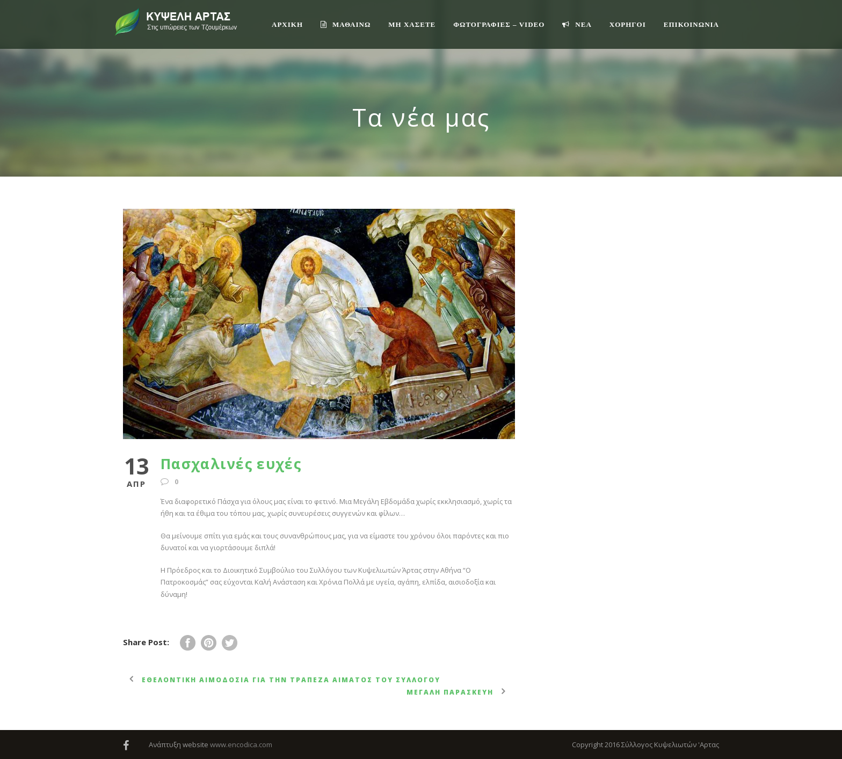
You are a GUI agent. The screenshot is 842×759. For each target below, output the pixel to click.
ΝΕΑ (576, 24)
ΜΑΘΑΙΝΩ (346, 24)
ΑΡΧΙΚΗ (287, 24)
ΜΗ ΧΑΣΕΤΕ (411, 24)
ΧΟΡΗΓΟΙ (627, 24)
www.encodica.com (241, 744)
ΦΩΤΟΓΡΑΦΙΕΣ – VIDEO (499, 24)
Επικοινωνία (691, 24)
